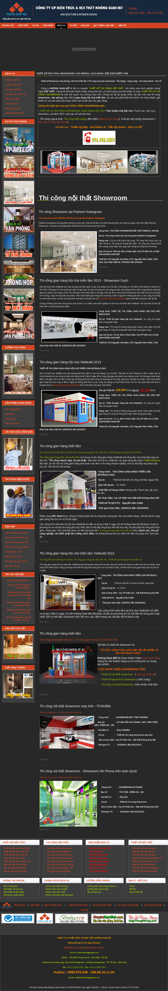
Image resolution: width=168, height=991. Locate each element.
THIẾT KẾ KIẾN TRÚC (78, 905)
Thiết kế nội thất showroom (70, 712)
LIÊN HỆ (84, 910)
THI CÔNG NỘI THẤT (102, 905)
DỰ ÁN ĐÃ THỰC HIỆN (128, 905)
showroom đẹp (150, 658)
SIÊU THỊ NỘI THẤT (153, 905)
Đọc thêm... (104, 267)
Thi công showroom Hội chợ (56, 639)
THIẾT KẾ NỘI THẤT (53, 905)
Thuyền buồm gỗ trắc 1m (18, 580)
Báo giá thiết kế (146, 674)
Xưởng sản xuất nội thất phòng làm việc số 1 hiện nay (19, 595)
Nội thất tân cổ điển (94, 948)
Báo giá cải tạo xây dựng (52, 122)
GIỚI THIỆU (35, 905)
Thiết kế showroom (48, 712)
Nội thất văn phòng (73, 948)
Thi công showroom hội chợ (112, 298)
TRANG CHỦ (19, 905)
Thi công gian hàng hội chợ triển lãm (96, 639)
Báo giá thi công (109, 119)
